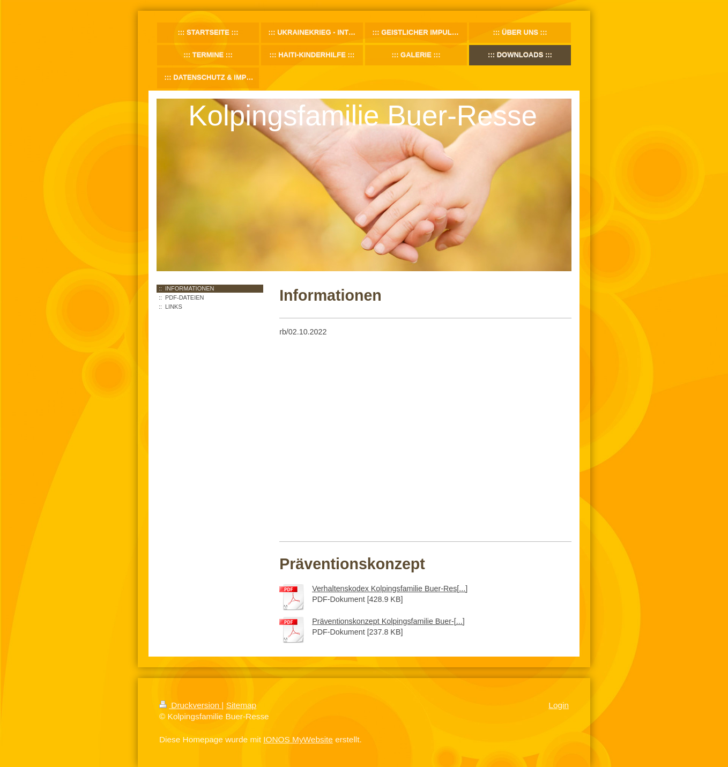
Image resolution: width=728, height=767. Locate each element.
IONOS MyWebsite (298, 739)
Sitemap (241, 705)
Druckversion (190, 705)
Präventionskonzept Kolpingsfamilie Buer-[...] (388, 621)
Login (558, 705)
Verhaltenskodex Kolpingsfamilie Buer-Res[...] (389, 588)
